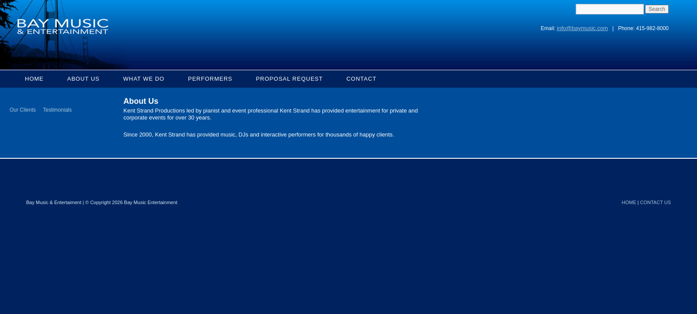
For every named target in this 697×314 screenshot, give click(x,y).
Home (34, 78)
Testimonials (57, 110)
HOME (629, 202)
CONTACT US (655, 202)
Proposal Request (289, 78)
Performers (210, 78)
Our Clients (23, 110)
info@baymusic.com (582, 28)
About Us (83, 78)
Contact (361, 78)
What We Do (143, 78)
